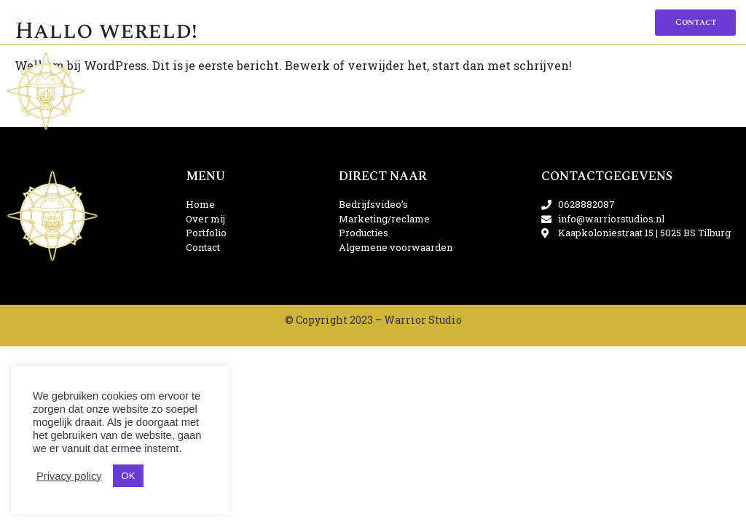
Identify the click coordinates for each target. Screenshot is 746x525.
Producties (405, 90)
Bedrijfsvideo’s (156, 90)
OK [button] (129, 475)
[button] (695, 22)
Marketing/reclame (288, 90)
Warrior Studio (423, 320)
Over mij (309, 22)
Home (271, 22)
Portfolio (361, 22)
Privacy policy (69, 476)
